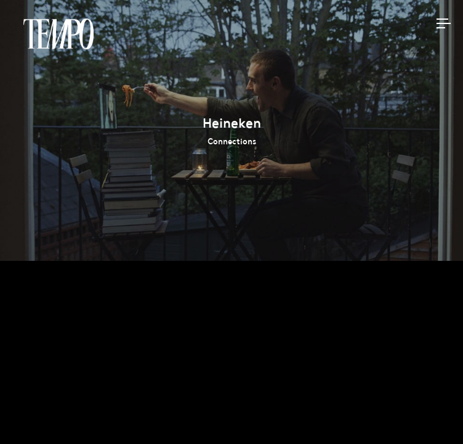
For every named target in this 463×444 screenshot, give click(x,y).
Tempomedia (58, 33)
